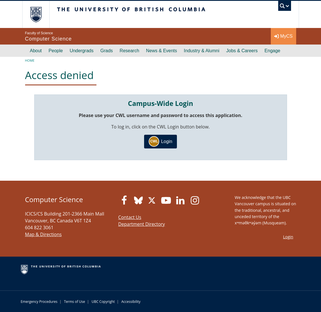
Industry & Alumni (201, 50)
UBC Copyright (103, 301)
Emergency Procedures (39, 301)
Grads (106, 50)
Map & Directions (43, 234)
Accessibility (130, 301)
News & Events (161, 50)
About (36, 50)
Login (160, 141)
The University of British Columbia (40, 14)
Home (30, 60)
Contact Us (129, 217)
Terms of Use (74, 301)
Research (129, 50)
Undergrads (82, 50)
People (56, 50)
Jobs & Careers (242, 50)
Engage (272, 50)
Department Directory (141, 224)
